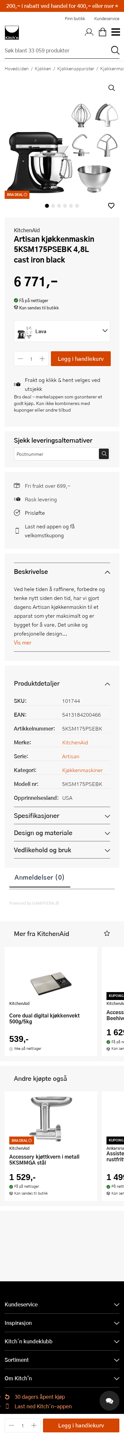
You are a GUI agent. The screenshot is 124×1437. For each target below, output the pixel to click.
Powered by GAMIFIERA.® (34, 903)
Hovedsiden (17, 68)
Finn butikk (75, 18)
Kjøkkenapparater (75, 68)
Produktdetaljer (37, 683)
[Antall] (31, 359)
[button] (111, 206)
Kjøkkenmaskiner (82, 770)
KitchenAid (27, 230)
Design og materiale (43, 832)
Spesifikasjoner (36, 815)
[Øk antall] (42, 359)
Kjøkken (43, 68)
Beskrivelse (31, 571)
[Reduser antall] (20, 359)
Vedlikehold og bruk (42, 850)
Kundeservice (106, 18)
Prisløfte (35, 512)
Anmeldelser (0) (40, 877)
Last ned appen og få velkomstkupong (50, 530)
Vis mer (22, 642)
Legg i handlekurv (81, 358)
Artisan (70, 756)
